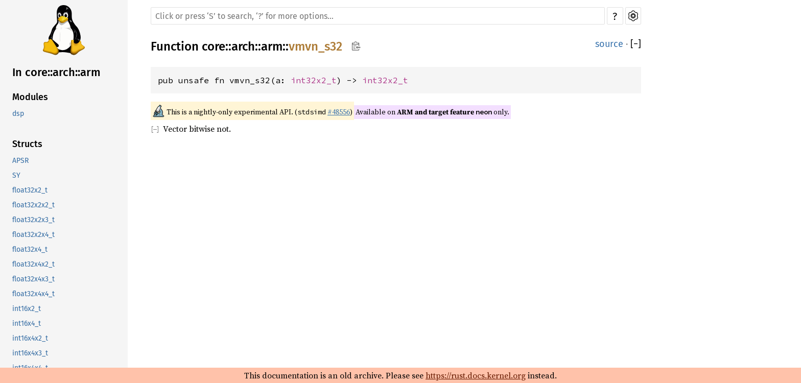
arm (271, 46)
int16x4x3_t (30, 353)
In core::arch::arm (56, 72)
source (609, 44)
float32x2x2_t (33, 205)
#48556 (338, 112)
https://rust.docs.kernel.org (476, 375)
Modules (30, 97)
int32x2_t (314, 80)
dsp (18, 113)
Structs (27, 144)
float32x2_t (30, 190)
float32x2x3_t (33, 220)
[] (635, 44)
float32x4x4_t (33, 294)
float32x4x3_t (33, 279)
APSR (20, 160)
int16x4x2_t (30, 338)
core (213, 46)
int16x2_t (26, 308)
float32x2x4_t (33, 234)
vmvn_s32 (315, 46)
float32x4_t (30, 249)
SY (16, 175)
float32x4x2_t (33, 264)
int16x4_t (26, 323)
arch (243, 46)
